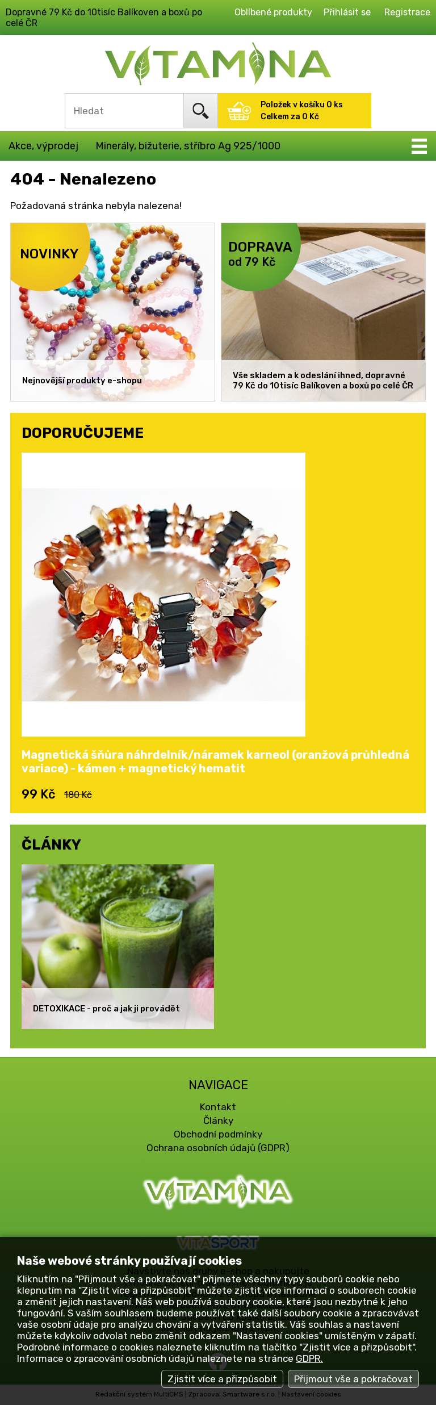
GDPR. (309, 1358)
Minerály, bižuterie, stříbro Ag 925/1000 (187, 146)
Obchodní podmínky (218, 1134)
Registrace (407, 12)
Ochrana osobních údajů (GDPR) (218, 1147)
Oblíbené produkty (273, 12)
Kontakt (218, 1107)
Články (218, 1120)
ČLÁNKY (51, 844)
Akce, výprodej (43, 146)
